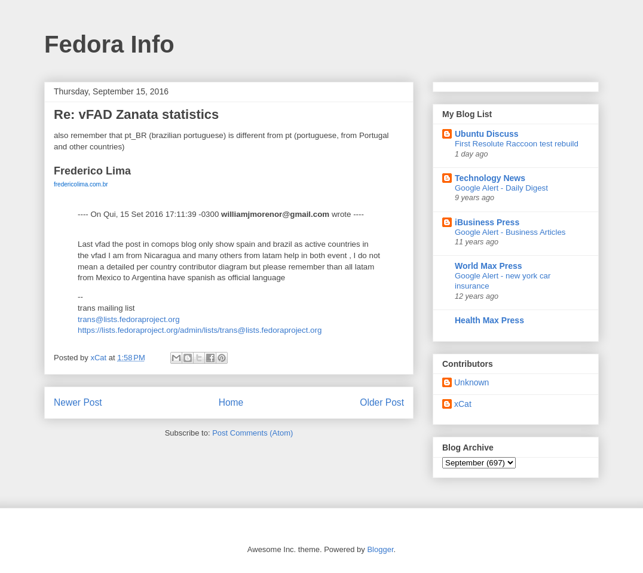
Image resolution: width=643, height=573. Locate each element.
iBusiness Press (487, 222)
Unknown (471, 382)
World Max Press (488, 266)
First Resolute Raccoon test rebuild (516, 143)
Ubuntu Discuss (487, 134)
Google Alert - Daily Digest (501, 187)
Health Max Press (489, 320)
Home (231, 402)
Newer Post (78, 402)
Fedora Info (109, 44)
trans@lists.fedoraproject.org (129, 319)
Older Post (382, 402)
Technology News (490, 178)
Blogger (380, 549)
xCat (462, 404)
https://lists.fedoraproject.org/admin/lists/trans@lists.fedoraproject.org (200, 330)
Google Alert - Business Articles (510, 232)
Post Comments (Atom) (252, 432)
